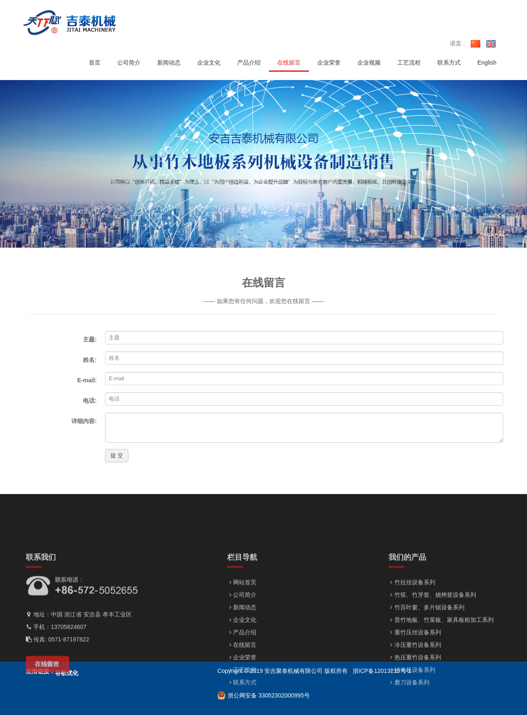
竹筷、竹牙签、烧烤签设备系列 (432, 633)
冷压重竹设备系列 (415, 683)
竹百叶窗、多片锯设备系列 (426, 645)
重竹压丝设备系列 (415, 670)
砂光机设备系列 (412, 708)
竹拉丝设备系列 (412, 620)
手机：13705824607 (56, 665)
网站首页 (241, 620)
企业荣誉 (241, 695)
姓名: (90, 359)
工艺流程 (241, 708)
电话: (90, 400)
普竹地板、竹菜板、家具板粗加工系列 (441, 658)
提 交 (116, 455)
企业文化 (241, 658)
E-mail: (87, 380)
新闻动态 (241, 645)
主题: (90, 339)
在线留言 (241, 683)
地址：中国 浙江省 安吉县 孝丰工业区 (79, 652)
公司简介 (241, 633)
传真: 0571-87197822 (57, 677)
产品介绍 (241, 670)
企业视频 (369, 62)
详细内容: (84, 421)
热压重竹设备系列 (415, 695)
